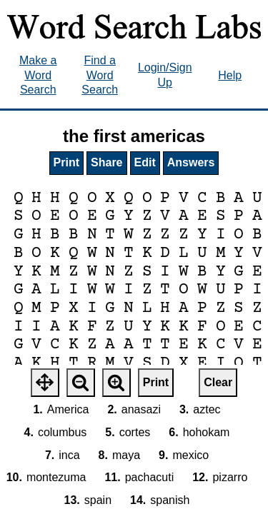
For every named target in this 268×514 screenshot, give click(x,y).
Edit (145, 162)
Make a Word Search (37, 75)
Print (66, 162)
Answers (191, 162)
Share (106, 162)
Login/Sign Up (165, 75)
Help (230, 75)
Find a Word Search (99, 75)
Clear (218, 382)
